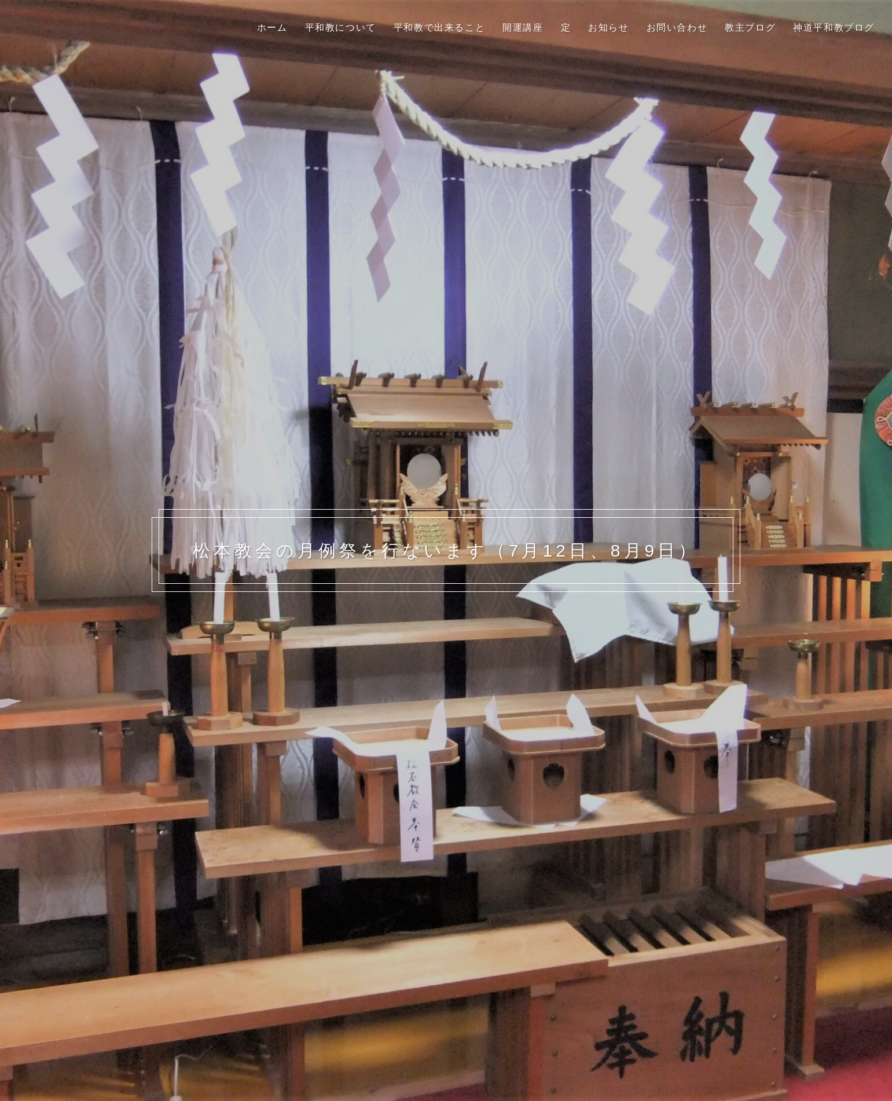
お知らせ (608, 27)
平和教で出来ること (439, 27)
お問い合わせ (677, 27)
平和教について (340, 27)
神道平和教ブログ (834, 27)
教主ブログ (750, 27)
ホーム (272, 27)
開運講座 (522, 27)
